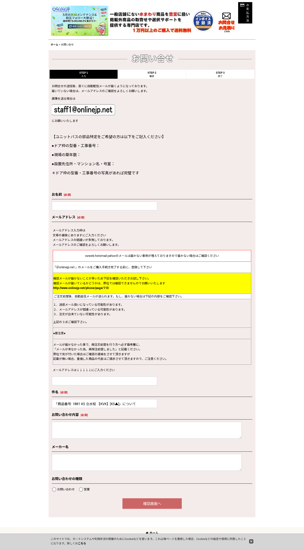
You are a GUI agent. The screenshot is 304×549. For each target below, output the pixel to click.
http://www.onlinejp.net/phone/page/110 (81, 288)
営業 (87, 489)
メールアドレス (63, 217)
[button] (245, 12)
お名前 (57, 195)
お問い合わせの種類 (67, 479)
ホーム (152, 533)
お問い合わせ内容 (65, 415)
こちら (82, 543)
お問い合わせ (66, 489)
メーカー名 (60, 447)
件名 (55, 392)
